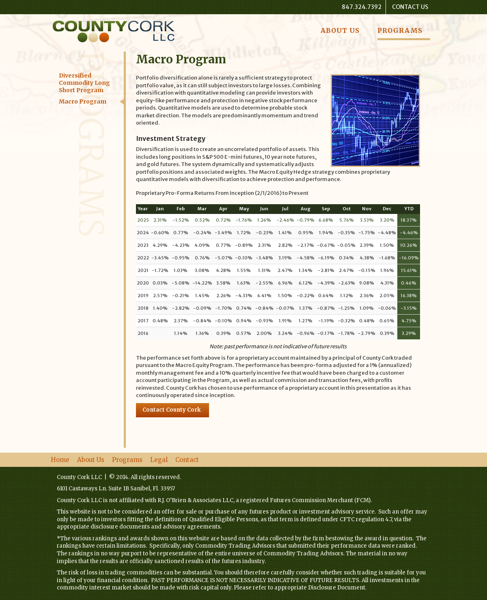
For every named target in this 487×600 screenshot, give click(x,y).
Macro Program (82, 101)
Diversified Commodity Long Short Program (84, 83)
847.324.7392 (361, 7)
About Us (340, 30)
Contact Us (410, 7)
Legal (159, 460)
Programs (399, 30)
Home (60, 460)
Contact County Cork (171, 409)
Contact (187, 460)
